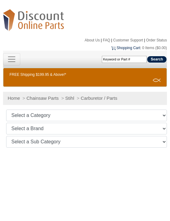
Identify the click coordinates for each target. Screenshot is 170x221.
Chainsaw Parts (42, 98)
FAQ (106, 40)
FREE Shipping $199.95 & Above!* (38, 74)
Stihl (69, 98)
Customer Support (128, 40)
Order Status (156, 40)
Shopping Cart (128, 48)
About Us (92, 40)
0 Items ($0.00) (154, 48)
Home (14, 98)
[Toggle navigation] (11, 59)
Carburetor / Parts (99, 98)
